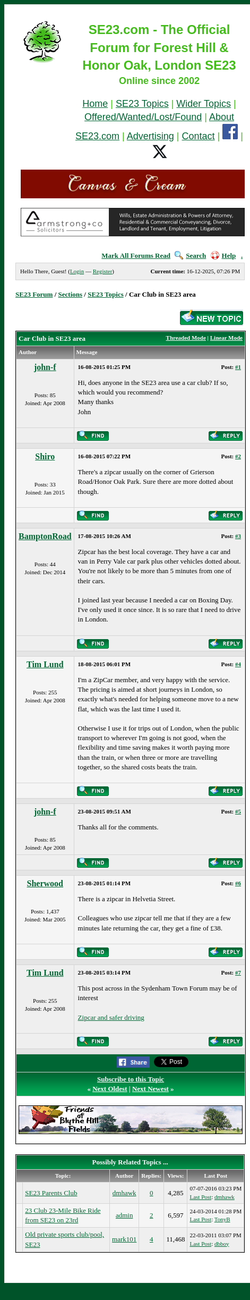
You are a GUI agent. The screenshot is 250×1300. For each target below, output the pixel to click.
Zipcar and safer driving (111, 1017)
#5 (238, 811)
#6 (238, 883)
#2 (238, 456)
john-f (45, 367)
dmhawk (124, 1193)
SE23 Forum (34, 294)
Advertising (150, 136)
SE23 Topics (142, 103)
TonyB (222, 1219)
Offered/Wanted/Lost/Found (143, 117)
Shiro (45, 456)
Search (190, 255)
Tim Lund (45, 664)
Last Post (200, 1197)
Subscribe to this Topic (130, 1079)
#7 (238, 972)
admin (124, 1215)
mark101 (124, 1239)
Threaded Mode (186, 337)
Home (95, 103)
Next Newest (150, 1089)
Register (103, 271)
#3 (238, 536)
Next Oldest (109, 1089)
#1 (238, 367)
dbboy (221, 1243)
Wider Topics (203, 103)
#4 (238, 664)
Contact (198, 136)
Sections (70, 294)
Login (77, 271)
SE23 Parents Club (51, 1193)
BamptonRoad (45, 536)
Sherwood (45, 883)
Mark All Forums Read (135, 255)
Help (223, 255)
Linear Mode (226, 337)
